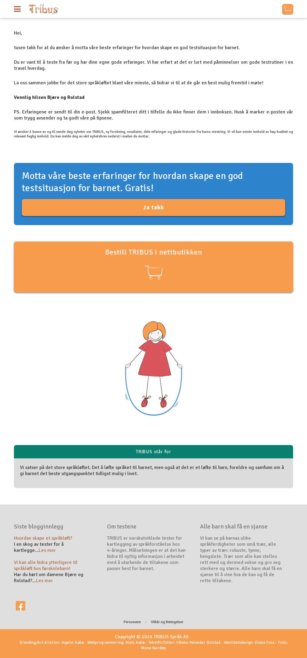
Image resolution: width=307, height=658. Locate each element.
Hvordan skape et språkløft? (43, 538)
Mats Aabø (135, 642)
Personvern (132, 622)
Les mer (47, 550)
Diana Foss (265, 642)
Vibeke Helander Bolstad (198, 642)
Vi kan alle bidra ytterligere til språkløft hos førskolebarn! (46, 565)
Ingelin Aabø (73, 642)
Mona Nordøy (153, 647)
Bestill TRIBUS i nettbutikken (153, 265)
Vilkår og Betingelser (167, 622)
